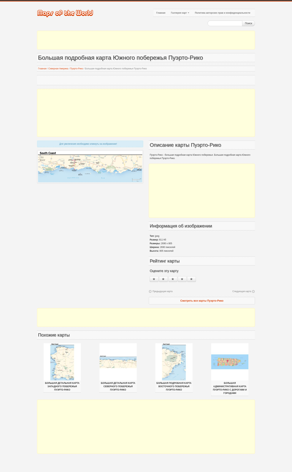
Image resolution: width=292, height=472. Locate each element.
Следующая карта (241, 291)
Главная (160, 13)
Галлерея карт (180, 13)
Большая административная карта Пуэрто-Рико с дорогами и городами (230, 388)
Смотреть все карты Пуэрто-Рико (201, 300)
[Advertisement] (146, 40)
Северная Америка (58, 68)
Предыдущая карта (162, 291)
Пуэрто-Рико (76, 68)
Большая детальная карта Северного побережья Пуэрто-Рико (118, 386)
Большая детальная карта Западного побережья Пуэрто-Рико (62, 386)
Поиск (248, 23)
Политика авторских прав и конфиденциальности (222, 13)
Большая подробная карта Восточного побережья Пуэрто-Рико (173, 386)
